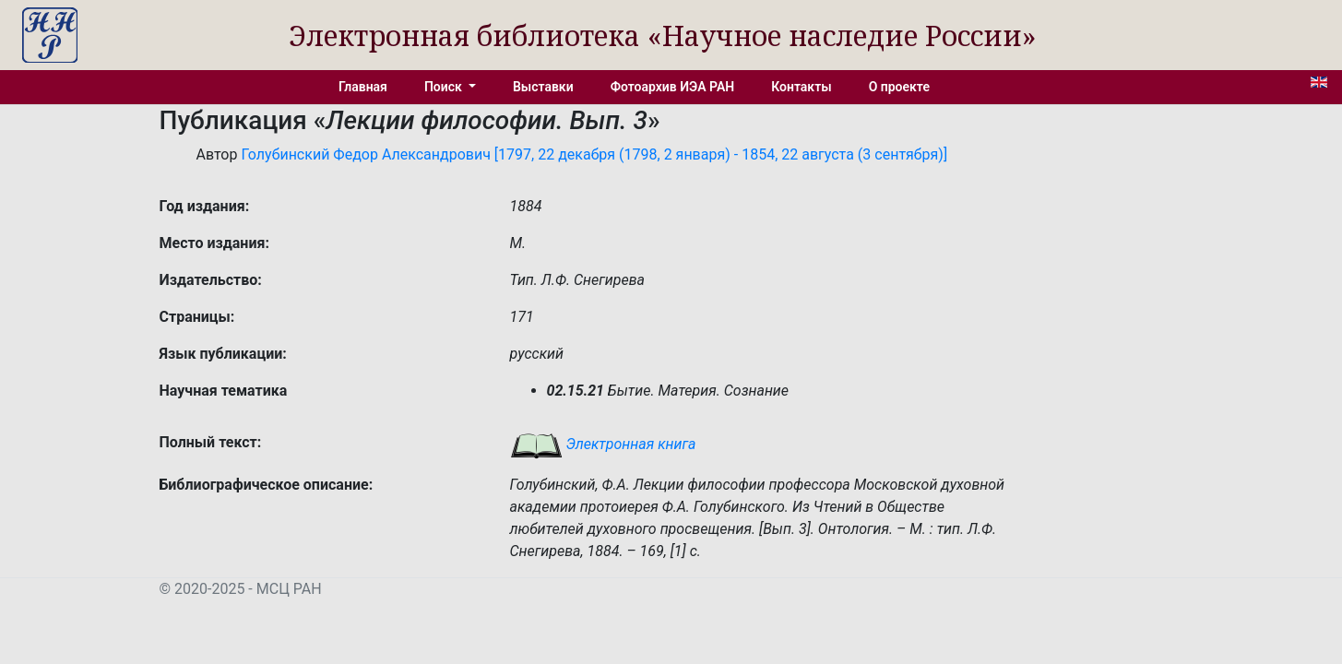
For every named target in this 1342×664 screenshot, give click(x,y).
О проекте (899, 86)
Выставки (543, 86)
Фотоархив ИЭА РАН (673, 86)
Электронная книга (603, 444)
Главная (362, 86)
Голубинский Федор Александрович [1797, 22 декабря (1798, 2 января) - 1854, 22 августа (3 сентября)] (594, 154)
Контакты (801, 86)
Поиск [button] (444, 86)
